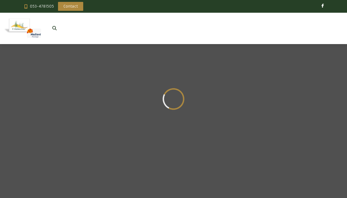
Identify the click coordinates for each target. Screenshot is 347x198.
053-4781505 (42, 6)
